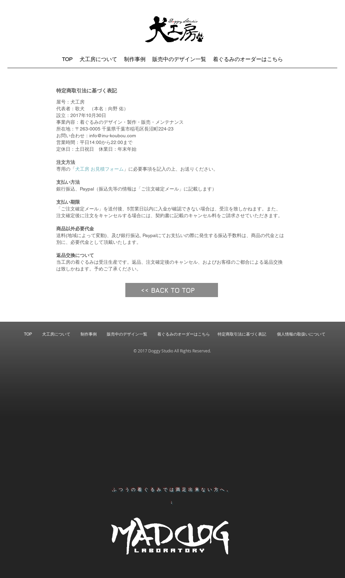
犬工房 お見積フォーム (99, 169)
